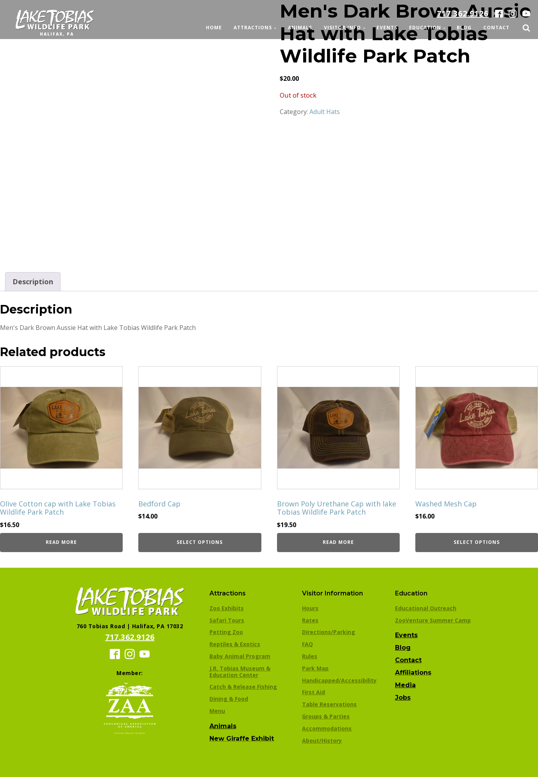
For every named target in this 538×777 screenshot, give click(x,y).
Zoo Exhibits (226, 608)
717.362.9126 (462, 13)
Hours (310, 608)
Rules (309, 656)
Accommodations (327, 728)
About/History (322, 740)
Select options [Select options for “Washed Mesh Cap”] (477, 542)
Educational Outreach (425, 608)
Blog (464, 27)
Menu (217, 711)
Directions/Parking (328, 632)
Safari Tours (226, 620)
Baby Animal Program (239, 656)
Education (425, 27)
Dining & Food (228, 698)
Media (405, 685)
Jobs (403, 697)
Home (214, 27)
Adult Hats (324, 111)
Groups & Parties (326, 716)
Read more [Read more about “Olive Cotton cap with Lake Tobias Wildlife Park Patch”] (61, 542)
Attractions (253, 27)
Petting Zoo (226, 632)
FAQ (307, 644)
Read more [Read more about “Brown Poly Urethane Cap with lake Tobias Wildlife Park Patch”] (338, 542)
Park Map (315, 668)
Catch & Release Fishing (243, 686)
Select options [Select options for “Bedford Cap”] (200, 542)
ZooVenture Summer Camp (433, 620)
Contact (496, 27)
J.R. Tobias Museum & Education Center (239, 672)
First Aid (313, 692)
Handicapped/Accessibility (339, 680)
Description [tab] (33, 281)
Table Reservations (329, 704)
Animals (300, 27)
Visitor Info (342, 27)
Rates (310, 620)
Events (387, 27)
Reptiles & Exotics (234, 644)
